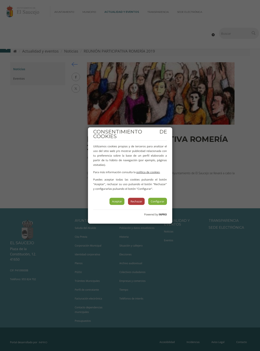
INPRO (163, 214)
